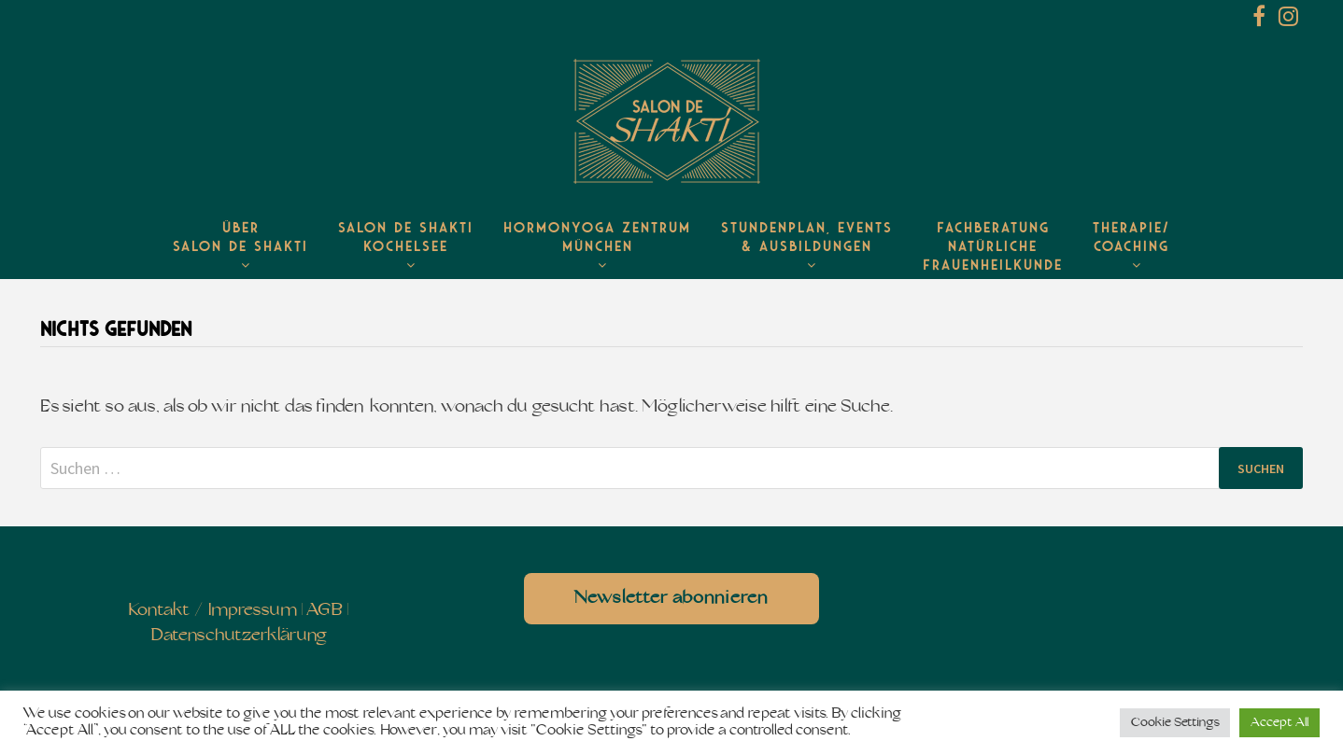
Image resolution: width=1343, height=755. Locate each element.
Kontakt (159, 611)
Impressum (252, 611)
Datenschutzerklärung (238, 636)
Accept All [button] (1279, 723)
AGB (324, 611)
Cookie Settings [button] (1175, 723)
